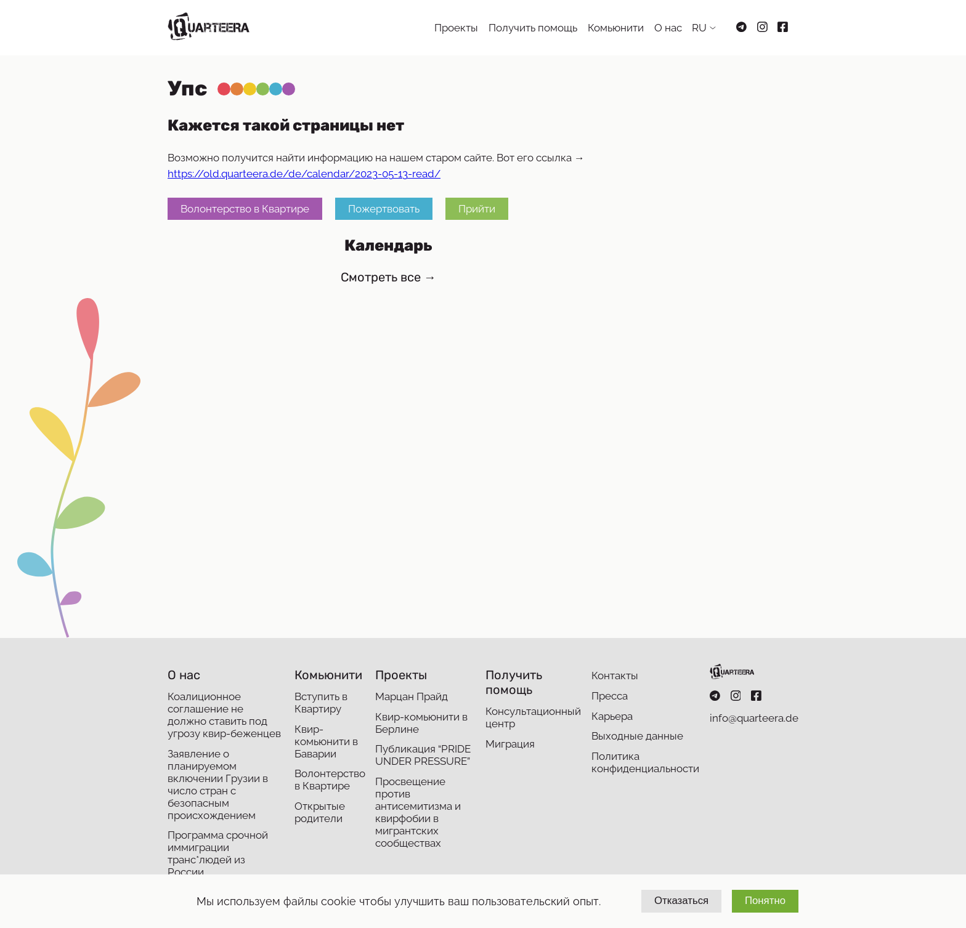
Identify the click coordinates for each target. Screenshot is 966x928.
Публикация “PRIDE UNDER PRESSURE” (423, 755)
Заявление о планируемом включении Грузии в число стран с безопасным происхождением (218, 784)
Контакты (614, 675)
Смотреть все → (388, 277)
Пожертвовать (384, 209)
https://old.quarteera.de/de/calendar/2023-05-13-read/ (304, 173)
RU (699, 28)
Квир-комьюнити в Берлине (421, 723)
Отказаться (681, 900)
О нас (668, 28)
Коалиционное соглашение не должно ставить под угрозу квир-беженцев (224, 715)
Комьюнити (616, 28)
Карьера (612, 716)
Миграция (510, 744)
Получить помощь (533, 28)
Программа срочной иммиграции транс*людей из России (218, 853)
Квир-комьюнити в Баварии (326, 741)
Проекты (456, 28)
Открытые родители (319, 812)
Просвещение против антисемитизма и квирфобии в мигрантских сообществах (418, 812)
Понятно (765, 900)
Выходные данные (637, 736)
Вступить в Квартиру (320, 702)
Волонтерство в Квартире (245, 209)
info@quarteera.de (754, 718)
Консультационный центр (533, 717)
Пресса (609, 696)
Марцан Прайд (411, 696)
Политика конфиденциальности (645, 762)
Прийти (476, 209)
